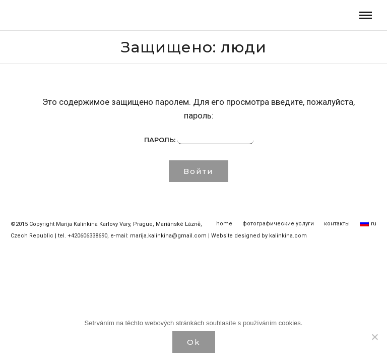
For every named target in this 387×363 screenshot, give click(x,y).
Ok (194, 342)
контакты (337, 223)
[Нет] (374, 337)
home (224, 223)
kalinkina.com (288, 235)
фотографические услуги (278, 223)
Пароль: (198, 140)
